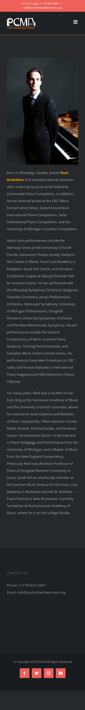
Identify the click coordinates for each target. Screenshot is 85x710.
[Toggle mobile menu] (75, 22)
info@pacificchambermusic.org (42, 8)
